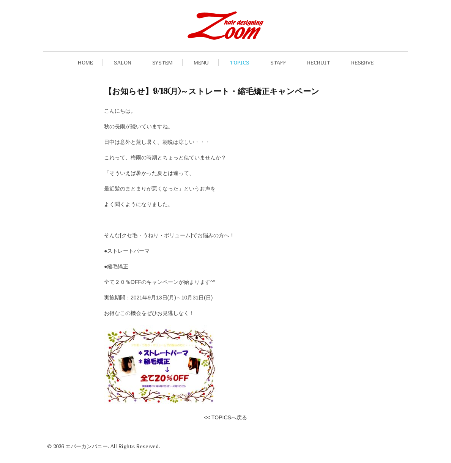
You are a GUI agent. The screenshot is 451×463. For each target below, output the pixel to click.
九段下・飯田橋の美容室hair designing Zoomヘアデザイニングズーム (225, 25)
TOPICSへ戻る (229, 417)
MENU (201, 62)
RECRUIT (318, 62)
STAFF (278, 62)
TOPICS (239, 62)
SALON (122, 62)
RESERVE (362, 62)
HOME (85, 62)
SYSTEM (162, 62)
